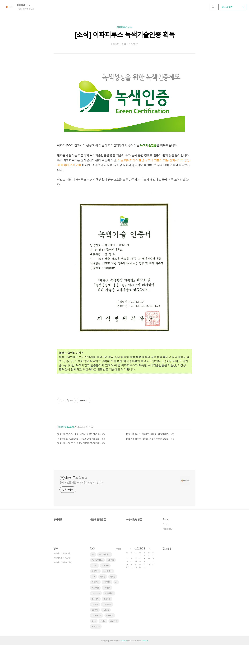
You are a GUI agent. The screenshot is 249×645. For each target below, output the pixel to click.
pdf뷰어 (95, 610)
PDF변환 (109, 615)
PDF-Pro (105, 566)
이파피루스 (23, 5)
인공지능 (107, 599)
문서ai (102, 621)
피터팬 (102, 577)
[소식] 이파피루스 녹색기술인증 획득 (124, 35)
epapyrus (96, 626)
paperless (96, 593)
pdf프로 (95, 604)
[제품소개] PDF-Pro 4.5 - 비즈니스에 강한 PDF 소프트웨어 (79, 434)
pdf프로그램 (97, 615)
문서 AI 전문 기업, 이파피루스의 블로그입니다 (81, 482)
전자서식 (95, 599)
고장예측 (113, 621)
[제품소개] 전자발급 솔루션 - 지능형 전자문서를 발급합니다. (79, 438)
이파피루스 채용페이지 (62, 562)
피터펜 (112, 577)
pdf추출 (111, 560)
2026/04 (140, 548)
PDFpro (106, 610)
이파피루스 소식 (124, 27)
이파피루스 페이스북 (62, 558)
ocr (93, 554)
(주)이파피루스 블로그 (73, 478)
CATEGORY (233, 7)
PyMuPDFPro (97, 560)
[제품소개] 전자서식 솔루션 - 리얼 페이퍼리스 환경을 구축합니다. (148, 438)
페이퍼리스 (108, 571)
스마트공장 (107, 604)
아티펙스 (95, 571)
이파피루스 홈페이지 (62, 553)
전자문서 (95, 582)
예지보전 (95, 588)
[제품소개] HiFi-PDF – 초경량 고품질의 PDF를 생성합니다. (79, 443)
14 (136, 561)
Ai (116, 582)
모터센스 (107, 588)
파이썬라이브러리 (105, 554)
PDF (93, 577)
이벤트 (94, 566)
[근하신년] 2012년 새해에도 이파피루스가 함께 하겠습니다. (148, 434)
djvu (94, 621)
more (118, 549)
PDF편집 (107, 582)
